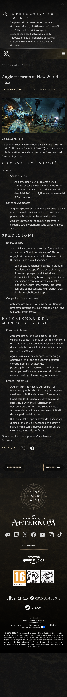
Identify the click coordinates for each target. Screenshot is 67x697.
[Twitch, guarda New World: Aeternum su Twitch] (16, 534)
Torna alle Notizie (18, 65)
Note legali (33, 618)
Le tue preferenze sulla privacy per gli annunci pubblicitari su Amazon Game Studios (33, 626)
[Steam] (33, 608)
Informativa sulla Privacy (33, 620)
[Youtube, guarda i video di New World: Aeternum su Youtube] (42, 534)
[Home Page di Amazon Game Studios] (33, 560)
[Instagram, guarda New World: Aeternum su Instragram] (51, 534)
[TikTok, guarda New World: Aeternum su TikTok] (59, 534)
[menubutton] (63, 53)
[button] (33, 115)
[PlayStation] (17, 598)
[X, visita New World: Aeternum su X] (25, 534)
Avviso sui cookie (33, 623)
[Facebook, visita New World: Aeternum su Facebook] (33, 534)
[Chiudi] (62, 4)
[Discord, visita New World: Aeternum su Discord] (7, 535)
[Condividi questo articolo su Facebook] (32, 448)
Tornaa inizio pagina (33, 496)
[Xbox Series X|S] (45, 598)
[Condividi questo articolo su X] (23, 448)
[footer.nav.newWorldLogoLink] (33, 524)
